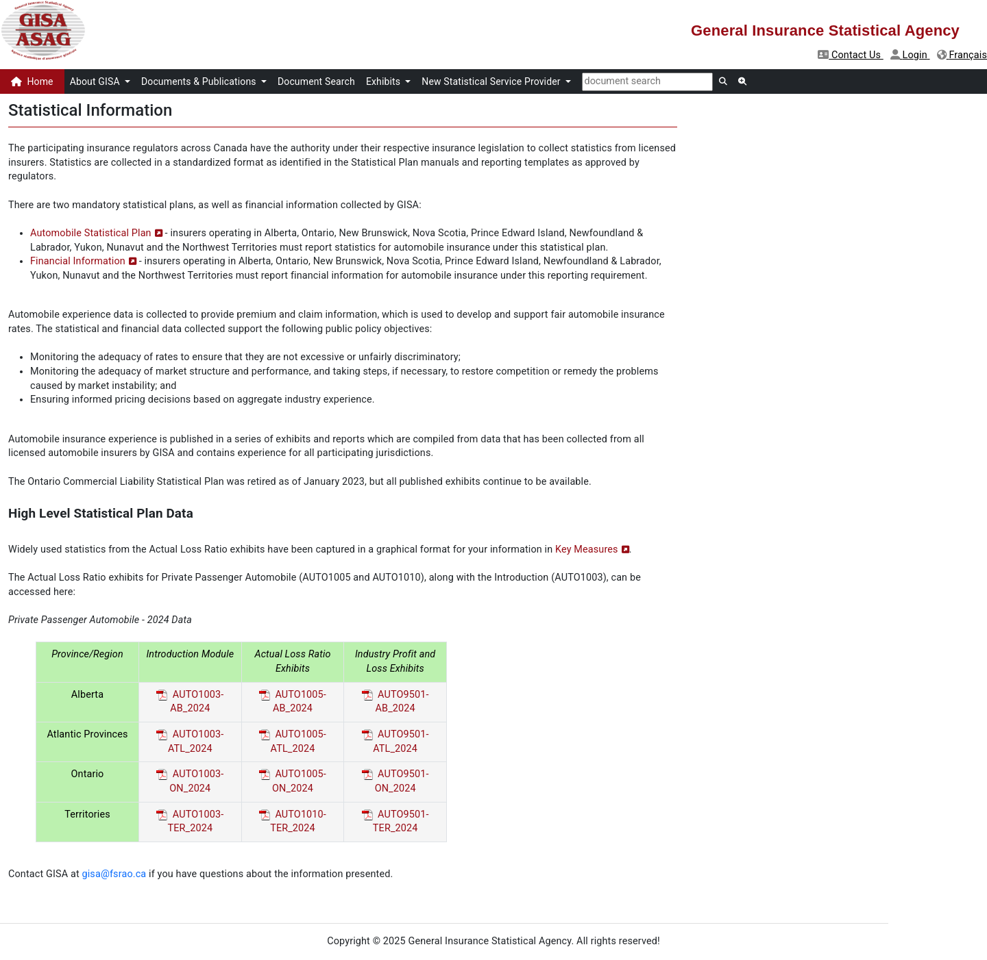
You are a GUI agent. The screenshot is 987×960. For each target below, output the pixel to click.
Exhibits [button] (384, 81)
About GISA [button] (96, 81)
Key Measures (586, 549)
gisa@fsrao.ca (114, 874)
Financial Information (77, 261)
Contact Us (851, 55)
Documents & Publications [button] (199, 81)
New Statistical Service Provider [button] (492, 81)
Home (32, 81)
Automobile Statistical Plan (90, 233)
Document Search (316, 81)
